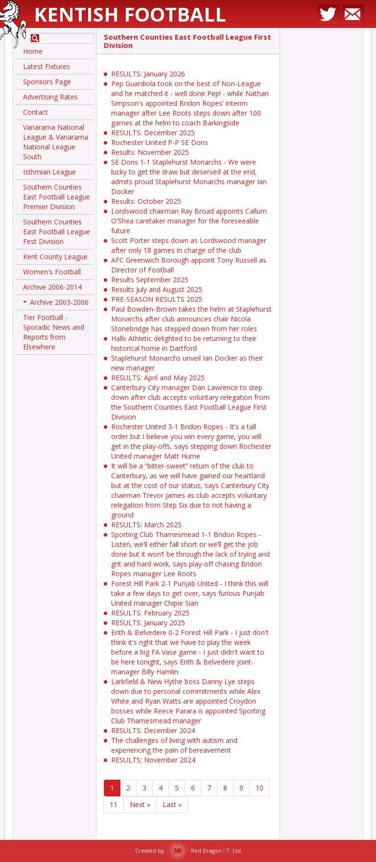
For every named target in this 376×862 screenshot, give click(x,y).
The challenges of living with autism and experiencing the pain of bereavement (174, 745)
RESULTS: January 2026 (148, 73)
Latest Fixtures (46, 66)
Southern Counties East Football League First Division (56, 231)
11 (114, 804)
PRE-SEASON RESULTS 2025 (156, 299)
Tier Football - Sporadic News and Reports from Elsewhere (53, 332)
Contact (35, 112)
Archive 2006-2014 (52, 287)
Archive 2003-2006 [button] (56, 303)
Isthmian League (49, 171)
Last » (172, 804)
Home (33, 51)
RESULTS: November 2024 (153, 759)
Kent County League (55, 256)
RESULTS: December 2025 (153, 132)
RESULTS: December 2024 (153, 730)
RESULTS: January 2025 (148, 622)
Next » (140, 804)
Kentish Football (130, 13)
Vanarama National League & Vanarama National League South (55, 142)
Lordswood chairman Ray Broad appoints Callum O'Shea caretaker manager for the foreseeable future (189, 220)
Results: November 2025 (150, 152)
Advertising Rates (50, 96)
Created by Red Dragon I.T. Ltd (188, 850)
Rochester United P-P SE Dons (159, 142)
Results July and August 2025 (156, 289)
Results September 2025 (149, 279)
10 (259, 787)
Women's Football (52, 271)
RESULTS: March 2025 (146, 524)
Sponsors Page (47, 81)
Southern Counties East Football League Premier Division (56, 196)
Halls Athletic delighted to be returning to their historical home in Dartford (184, 343)
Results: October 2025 (146, 201)
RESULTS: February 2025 (150, 612)
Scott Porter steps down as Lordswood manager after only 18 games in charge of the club (188, 245)
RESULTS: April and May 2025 (158, 377)
